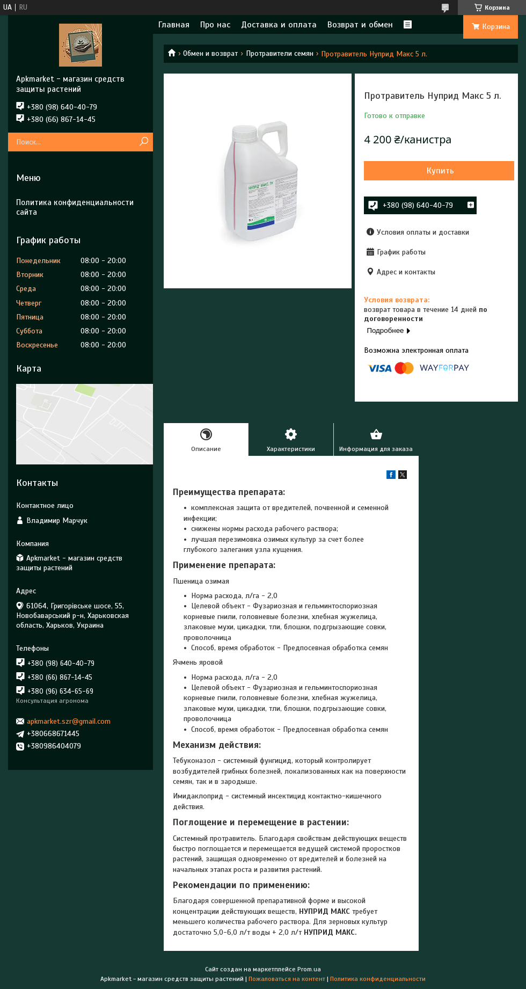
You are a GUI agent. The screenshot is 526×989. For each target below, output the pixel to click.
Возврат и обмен (360, 24)
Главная (173, 24)
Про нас (215, 24)
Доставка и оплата (279, 24)
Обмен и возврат (210, 53)
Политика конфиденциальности (378, 979)
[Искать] (143, 142)
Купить (440, 170)
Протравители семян (279, 53)
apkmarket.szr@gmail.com (69, 721)
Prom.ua (309, 969)
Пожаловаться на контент (287, 979)
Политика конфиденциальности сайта (75, 207)
